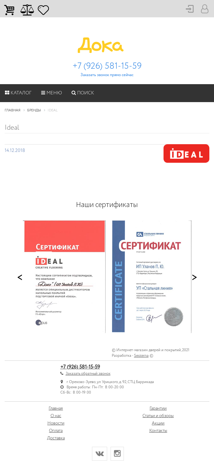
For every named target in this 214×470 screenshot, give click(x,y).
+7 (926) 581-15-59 (107, 66)
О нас (55, 416)
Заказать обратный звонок (88, 373)
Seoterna (141, 355)
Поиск (83, 93)
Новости (55, 423)
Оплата (56, 431)
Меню (51, 93)
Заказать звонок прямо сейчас (107, 75)
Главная (56, 408)
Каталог (18, 93)
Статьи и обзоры (158, 416)
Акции (158, 423)
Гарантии (158, 408)
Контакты (158, 431)
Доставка (56, 438)
